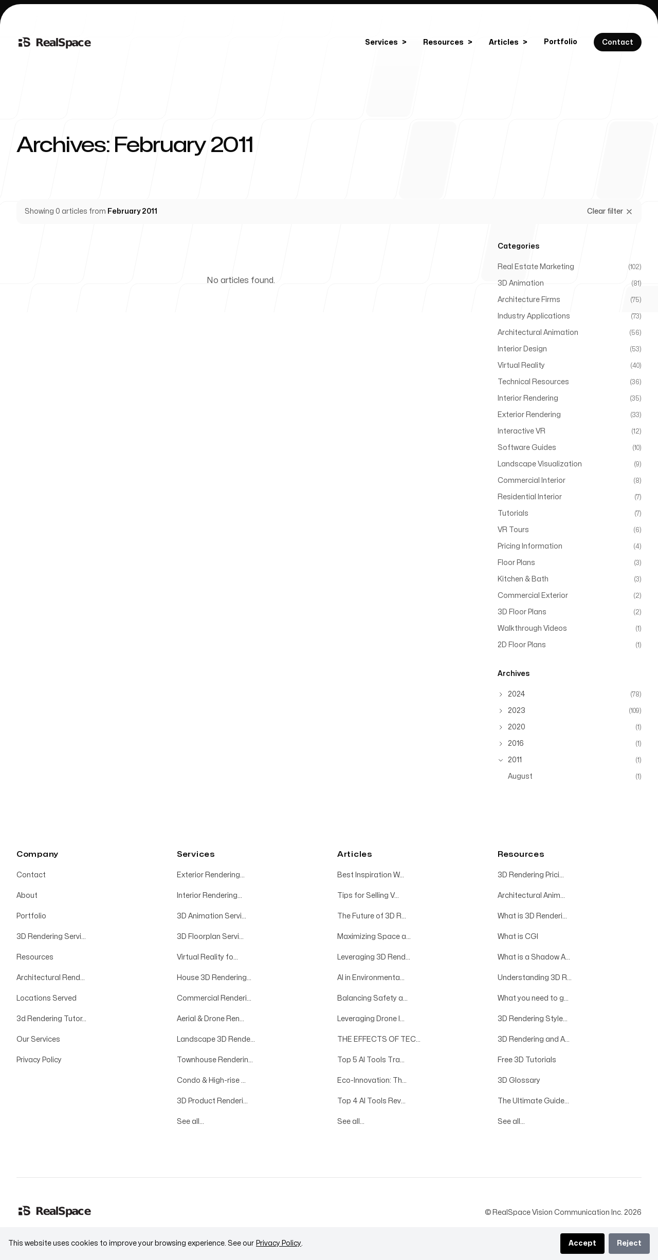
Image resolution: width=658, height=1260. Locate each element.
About (27, 895)
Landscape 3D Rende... (216, 1039)
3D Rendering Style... (533, 1018)
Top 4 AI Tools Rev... (371, 1101)
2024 (516, 694)
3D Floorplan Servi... (210, 936)
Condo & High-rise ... (211, 1080)
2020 (516, 727)
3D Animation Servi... (211, 916)
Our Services (38, 1039)
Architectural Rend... (50, 977)
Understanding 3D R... (535, 977)
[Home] (55, 42)
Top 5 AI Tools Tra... (371, 1060)
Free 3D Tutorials (527, 1060)
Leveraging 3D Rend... (373, 957)
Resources (34, 957)
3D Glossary (519, 1080)
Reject (629, 1243)
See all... (190, 1121)
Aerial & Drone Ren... (210, 1018)
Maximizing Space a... (374, 936)
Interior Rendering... (209, 895)
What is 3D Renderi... (532, 916)
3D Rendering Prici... (531, 875)
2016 (516, 743)
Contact (31, 875)
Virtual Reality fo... (207, 957)
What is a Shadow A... (534, 957)
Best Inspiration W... (370, 875)
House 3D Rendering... (214, 977)
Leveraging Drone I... (371, 1018)
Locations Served (46, 998)
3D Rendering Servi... (51, 936)
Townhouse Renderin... (215, 1060)
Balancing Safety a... (372, 998)
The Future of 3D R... (371, 916)
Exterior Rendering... (211, 875)
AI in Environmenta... (371, 977)
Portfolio (560, 42)
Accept (582, 1243)
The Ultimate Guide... (533, 1101)
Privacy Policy (39, 1060)
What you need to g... (533, 998)
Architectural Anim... (531, 895)
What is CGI (518, 936)
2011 (515, 760)
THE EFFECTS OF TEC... (379, 1039)
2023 (516, 710)
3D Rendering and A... (534, 1039)
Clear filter (610, 212)
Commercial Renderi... (214, 998)
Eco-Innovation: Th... (372, 1080)
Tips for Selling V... (368, 895)
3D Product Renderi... (212, 1101)
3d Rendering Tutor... (51, 1018)
